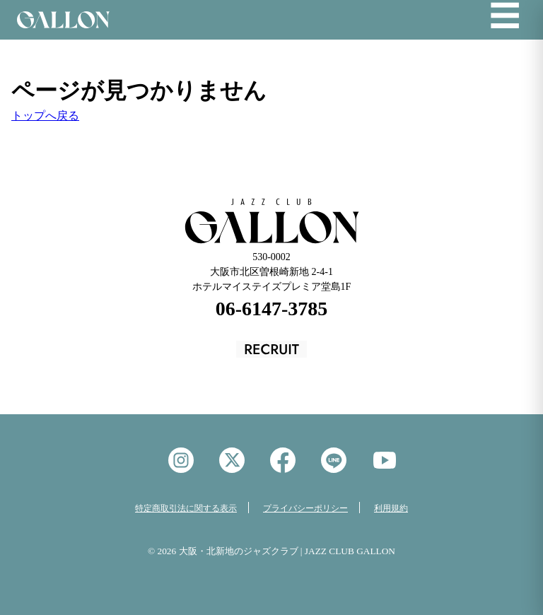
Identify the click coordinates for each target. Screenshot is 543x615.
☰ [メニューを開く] (504, 17)
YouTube (384, 460)
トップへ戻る (45, 116)
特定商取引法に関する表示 (186, 508)
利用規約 (391, 508)
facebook (283, 460)
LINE (333, 460)
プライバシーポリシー (305, 508)
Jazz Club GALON (63, 19)
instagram (181, 460)
